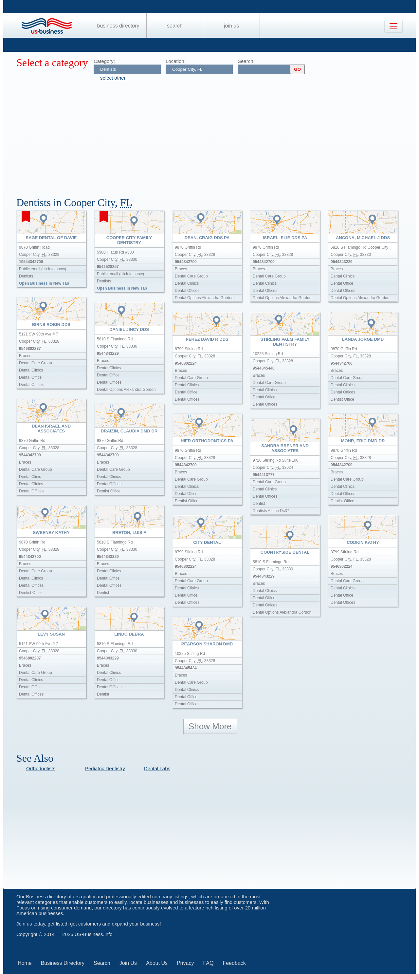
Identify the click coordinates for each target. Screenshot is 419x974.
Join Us (231, 26)
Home (25, 963)
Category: (104, 61)
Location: (176, 61)
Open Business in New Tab (44, 283)
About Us (157, 963)
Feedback (234, 963)
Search (175, 26)
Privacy (185, 963)
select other (113, 78)
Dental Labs (157, 768)
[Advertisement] (212, 140)
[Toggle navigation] (393, 26)
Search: (246, 61)
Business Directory (118, 26)
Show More (210, 726)
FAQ (208, 963)
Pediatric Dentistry (105, 768)
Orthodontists (40, 768)
